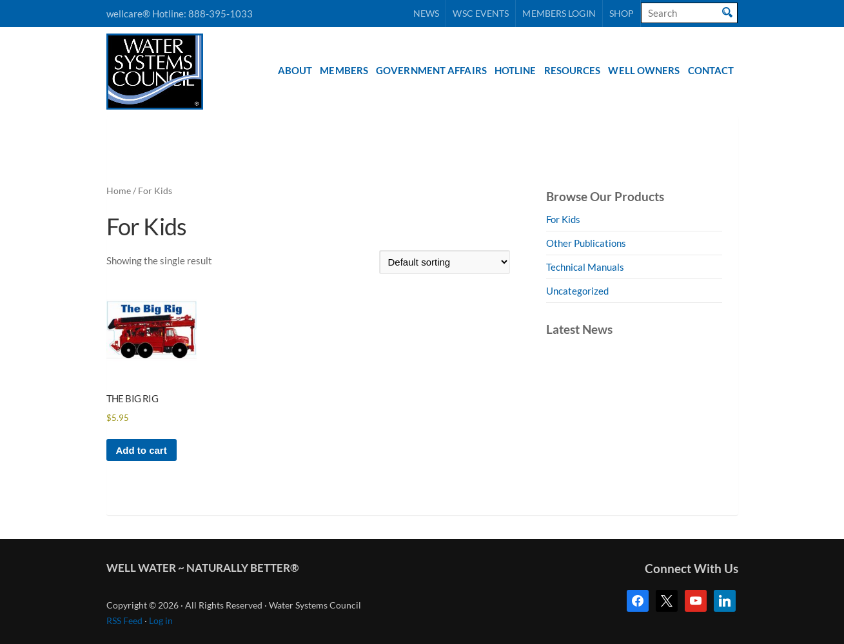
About (295, 70)
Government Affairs (431, 70)
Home (118, 190)
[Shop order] (444, 262)
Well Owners (644, 70)
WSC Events (481, 13)
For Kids (563, 219)
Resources (572, 70)
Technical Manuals (585, 267)
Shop (621, 13)
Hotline (515, 70)
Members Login (558, 13)
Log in (161, 621)
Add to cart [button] (141, 450)
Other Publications (586, 243)
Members (344, 70)
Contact (711, 70)
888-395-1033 (220, 13)
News (426, 13)
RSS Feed (124, 621)
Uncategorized (577, 291)
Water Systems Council (154, 71)
